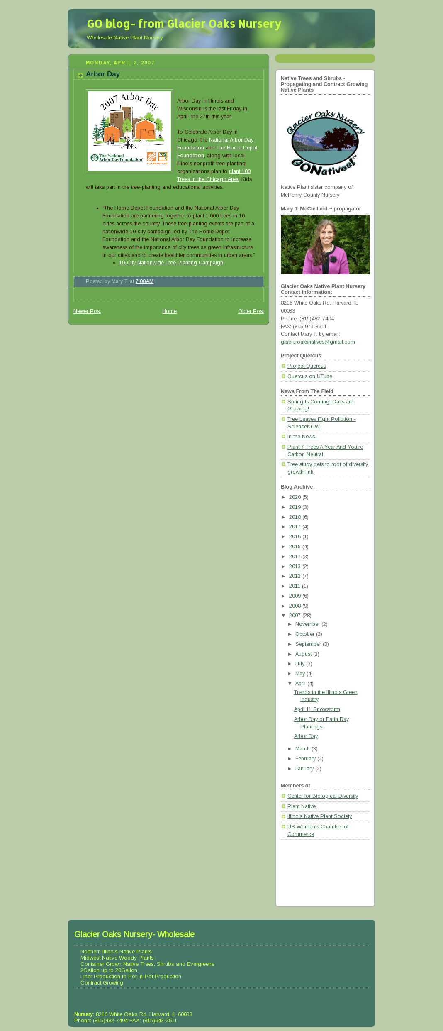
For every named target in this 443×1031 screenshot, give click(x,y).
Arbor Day (103, 74)
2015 (295, 547)
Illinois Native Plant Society (319, 816)
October (305, 634)
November (308, 624)
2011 (295, 586)
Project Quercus (306, 366)
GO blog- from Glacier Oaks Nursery (184, 23)
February (306, 759)
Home (169, 311)
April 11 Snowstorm (317, 709)
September (309, 644)
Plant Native (301, 806)
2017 (295, 527)
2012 (295, 576)
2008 (295, 606)
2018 (295, 517)
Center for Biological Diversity (322, 796)
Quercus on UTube (309, 376)
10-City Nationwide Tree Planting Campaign (171, 263)
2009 (295, 596)
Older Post (251, 311)
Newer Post (87, 311)
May (301, 674)
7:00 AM (144, 281)
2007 (295, 615)
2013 (295, 566)
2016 (295, 537)
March (303, 749)
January (305, 769)
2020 (295, 497)
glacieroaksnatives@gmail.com (318, 342)
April (301, 684)
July (300, 664)
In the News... (303, 437)
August (304, 654)
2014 (295, 556)
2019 (295, 507)
